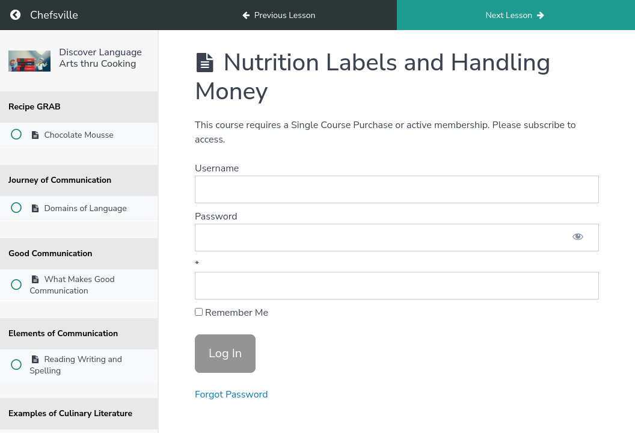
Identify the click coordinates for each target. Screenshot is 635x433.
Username (217, 168)
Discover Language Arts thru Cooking (100, 58)
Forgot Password (231, 394)
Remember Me (231, 312)
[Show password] (578, 237)
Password (216, 216)
